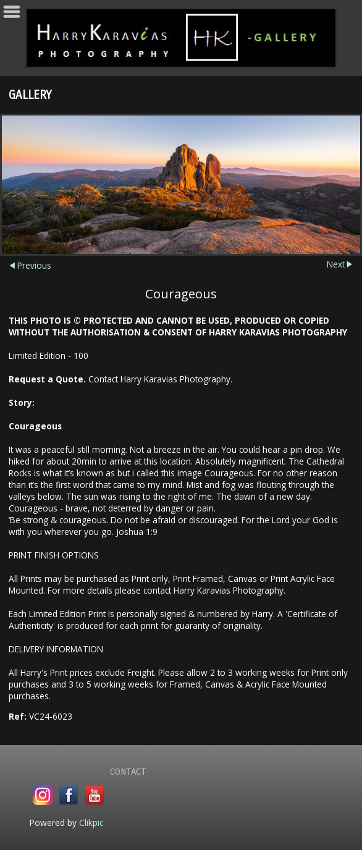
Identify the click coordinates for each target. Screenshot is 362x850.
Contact (128, 771)
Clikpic (91, 822)
